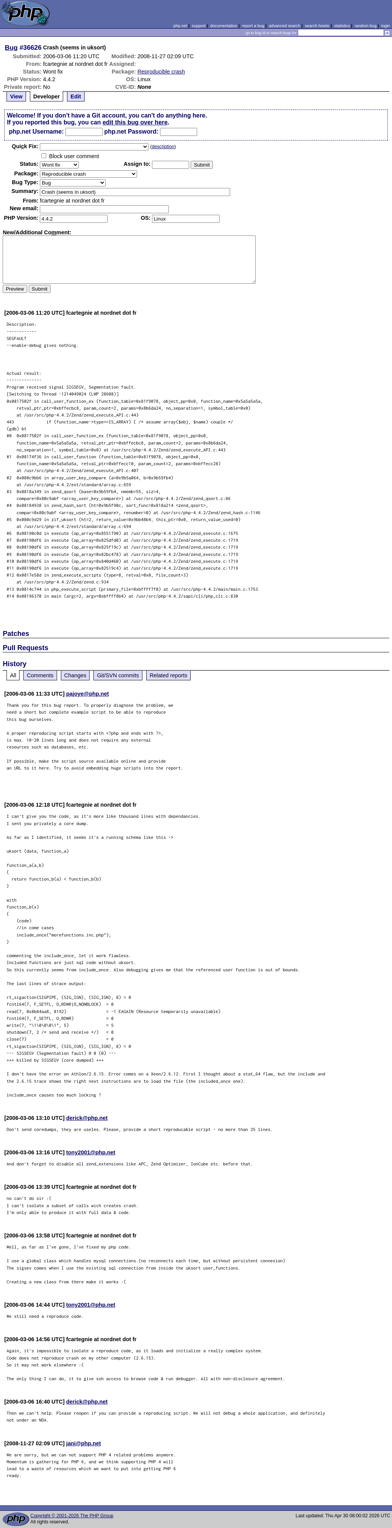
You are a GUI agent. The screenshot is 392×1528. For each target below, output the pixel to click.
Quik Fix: (25, 146)
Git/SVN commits (118, 675)
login (385, 25)
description (163, 146)
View (16, 96)
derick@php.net (87, 1118)
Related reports (168, 675)
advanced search (284, 25)
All (13, 675)
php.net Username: (36, 131)
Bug (11, 47)
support (199, 25)
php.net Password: (131, 131)
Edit (75, 96)
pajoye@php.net (87, 694)
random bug (365, 25)
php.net (180, 25)
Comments (40, 675)
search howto (317, 25)
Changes (75, 675)
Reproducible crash (161, 72)
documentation (223, 25)
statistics (342, 25)
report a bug (253, 25)
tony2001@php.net (90, 1152)
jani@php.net (83, 1443)
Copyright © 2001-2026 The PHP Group (71, 1515)
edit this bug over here (135, 122)
